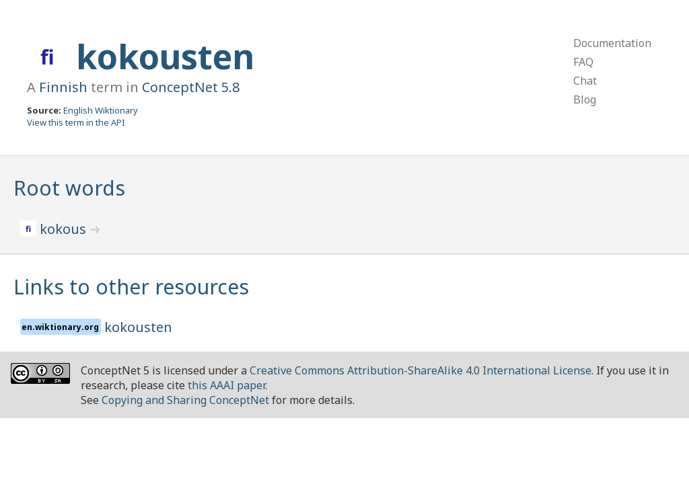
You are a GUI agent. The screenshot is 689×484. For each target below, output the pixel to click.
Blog (584, 99)
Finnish (63, 87)
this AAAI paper (226, 385)
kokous (64, 229)
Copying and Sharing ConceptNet (185, 400)
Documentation (612, 43)
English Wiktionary (100, 110)
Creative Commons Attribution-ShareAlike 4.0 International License (420, 370)
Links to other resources (131, 286)
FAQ (583, 61)
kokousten (165, 56)
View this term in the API (76, 122)
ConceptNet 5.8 (191, 87)
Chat (585, 80)
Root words (69, 188)
